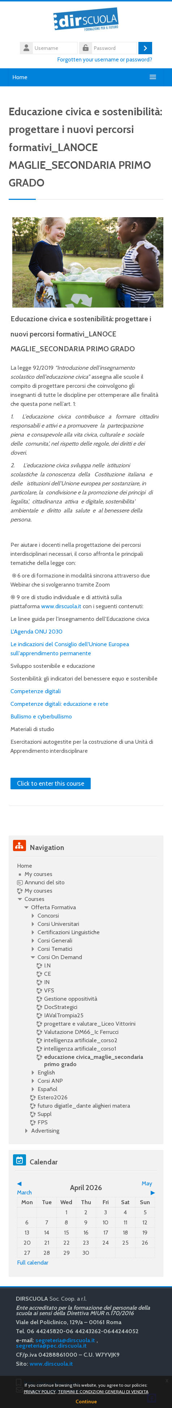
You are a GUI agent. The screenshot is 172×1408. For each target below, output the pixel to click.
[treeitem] (86, 998)
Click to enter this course (50, 783)
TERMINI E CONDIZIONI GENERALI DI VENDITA (103, 1391)
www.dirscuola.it (61, 606)
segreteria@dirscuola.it (65, 1340)
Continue (86, 1401)
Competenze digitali (35, 691)
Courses (34, 899)
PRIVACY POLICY (40, 1391)
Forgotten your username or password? (104, 59)
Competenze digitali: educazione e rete (59, 703)
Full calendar (32, 1262)
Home (19, 77)
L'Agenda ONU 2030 (36, 631)
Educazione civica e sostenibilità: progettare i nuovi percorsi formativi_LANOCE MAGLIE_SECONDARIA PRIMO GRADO (80, 333)
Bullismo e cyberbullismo (41, 716)
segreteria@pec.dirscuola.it (51, 1345)
